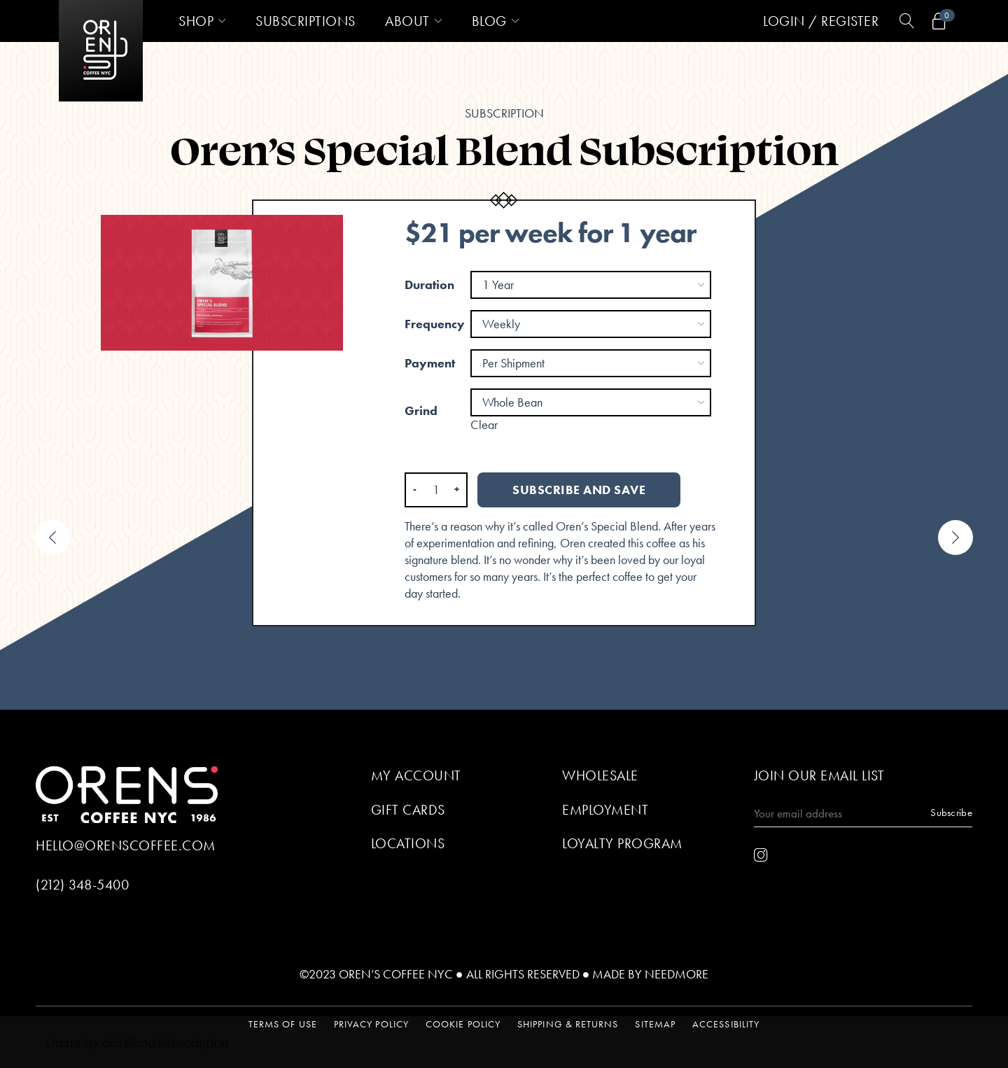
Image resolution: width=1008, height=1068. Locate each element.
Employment (605, 810)
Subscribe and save (578, 490)
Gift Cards (408, 810)
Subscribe (951, 813)
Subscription (504, 113)
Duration (429, 284)
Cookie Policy (463, 1024)
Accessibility (726, 1024)
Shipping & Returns (567, 1024)
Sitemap (655, 1024)
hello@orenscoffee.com (126, 845)
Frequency (435, 324)
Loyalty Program (622, 843)
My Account (416, 775)
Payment (430, 363)
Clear (484, 424)
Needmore (676, 974)
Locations (408, 843)
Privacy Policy (371, 1024)
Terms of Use (282, 1024)
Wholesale (600, 775)
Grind (421, 410)
